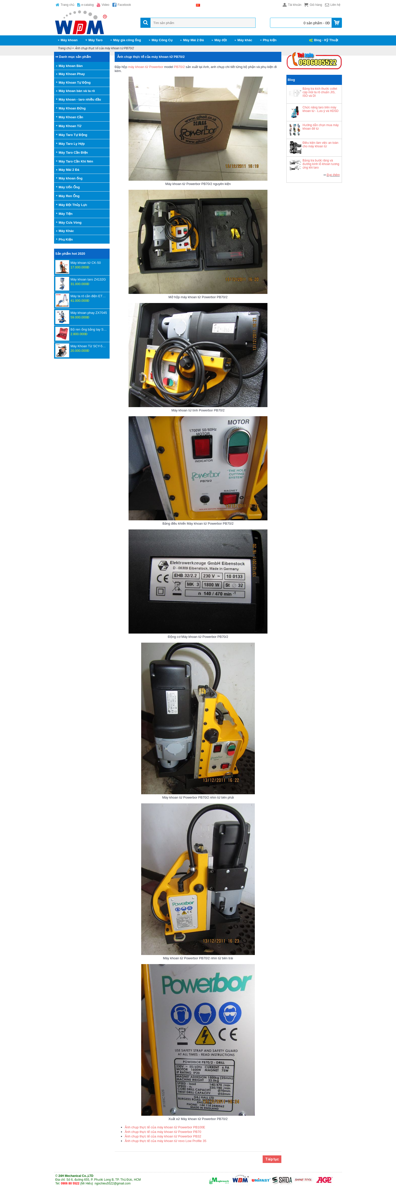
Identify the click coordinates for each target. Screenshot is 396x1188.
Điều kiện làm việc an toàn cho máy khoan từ (320, 144)
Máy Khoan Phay (72, 74)
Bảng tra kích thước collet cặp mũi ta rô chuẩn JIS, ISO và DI (320, 92)
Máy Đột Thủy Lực (73, 205)
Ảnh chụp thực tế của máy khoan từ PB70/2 (104, 48)
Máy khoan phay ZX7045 (88, 313)
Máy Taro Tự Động (73, 135)
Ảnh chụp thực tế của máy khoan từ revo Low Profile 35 (165, 1141)
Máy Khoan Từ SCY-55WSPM (88, 346)
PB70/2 (179, 67)
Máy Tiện (65, 214)
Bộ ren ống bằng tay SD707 (88, 329)
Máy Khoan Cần (71, 117)
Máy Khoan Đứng (72, 108)
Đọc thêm (333, 175)
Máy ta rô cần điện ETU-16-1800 (88, 296)
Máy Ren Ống (69, 196)
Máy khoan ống (71, 178)
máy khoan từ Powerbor (145, 67)
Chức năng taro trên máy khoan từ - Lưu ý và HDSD (320, 109)
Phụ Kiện (66, 239)
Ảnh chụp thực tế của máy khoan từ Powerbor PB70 (163, 1132)
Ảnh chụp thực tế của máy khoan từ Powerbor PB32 (163, 1136)
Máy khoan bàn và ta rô (77, 91)
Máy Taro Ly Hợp (72, 144)
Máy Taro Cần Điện (73, 152)
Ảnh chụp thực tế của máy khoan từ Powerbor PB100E (165, 1127)
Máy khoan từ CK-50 (85, 263)
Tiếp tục (272, 1159)
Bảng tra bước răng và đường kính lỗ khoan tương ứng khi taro (321, 164)
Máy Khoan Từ (70, 126)
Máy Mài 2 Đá (69, 170)
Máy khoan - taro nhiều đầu (80, 99)
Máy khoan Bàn (71, 66)
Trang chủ (64, 48)
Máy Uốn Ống (69, 187)
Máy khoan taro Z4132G (88, 279)
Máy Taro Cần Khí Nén (76, 161)
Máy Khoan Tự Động (75, 82)
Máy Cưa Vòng (70, 222)
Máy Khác (66, 231)
